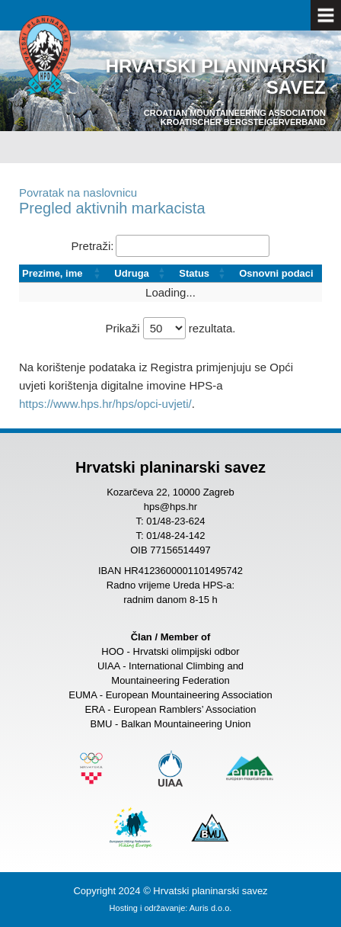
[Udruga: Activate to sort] (143, 274)
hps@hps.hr (170, 506)
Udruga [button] (131, 273)
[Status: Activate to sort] (206, 274)
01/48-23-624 (175, 521)
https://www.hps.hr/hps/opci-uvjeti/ (105, 403)
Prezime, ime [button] (52, 273)
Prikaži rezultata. (170, 328)
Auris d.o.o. (211, 908)
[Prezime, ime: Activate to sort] (65, 274)
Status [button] (194, 273)
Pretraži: (93, 245)
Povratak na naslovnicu (78, 192)
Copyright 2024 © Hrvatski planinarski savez (170, 891)
